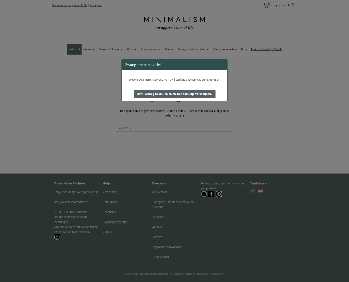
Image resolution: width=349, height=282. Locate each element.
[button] (174, 94)
